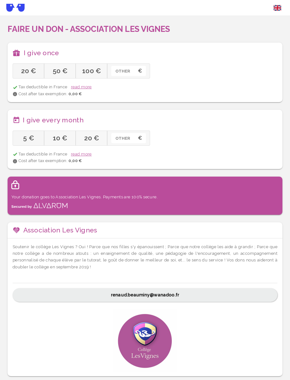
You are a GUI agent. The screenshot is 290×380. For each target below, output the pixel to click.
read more (81, 87)
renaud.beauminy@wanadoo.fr (145, 294)
